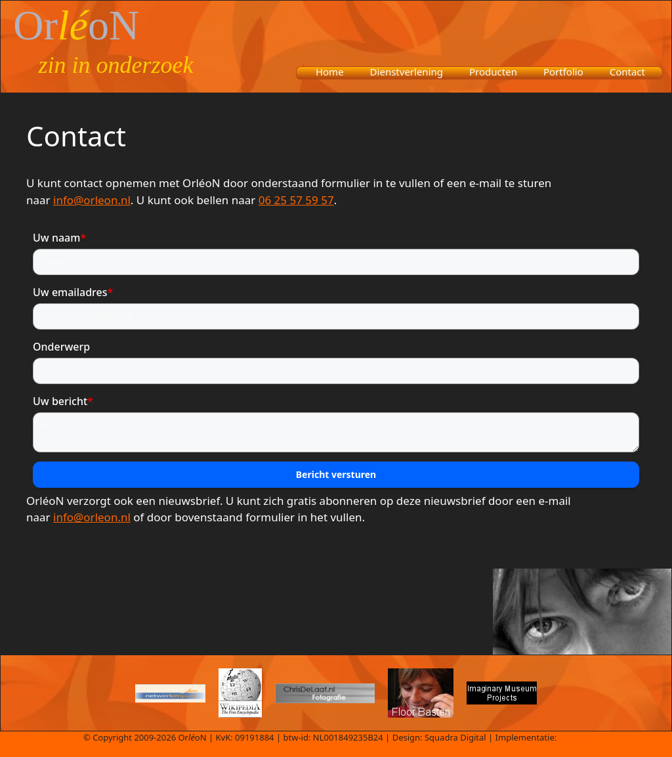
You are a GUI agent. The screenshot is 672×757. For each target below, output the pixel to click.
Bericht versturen (336, 474)
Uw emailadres (73, 292)
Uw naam (59, 237)
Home (330, 71)
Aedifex (574, 737)
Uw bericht (63, 401)
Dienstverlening (406, 71)
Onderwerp (61, 346)
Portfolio (563, 71)
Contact (627, 71)
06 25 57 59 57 (296, 199)
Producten (493, 71)
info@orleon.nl (92, 199)
